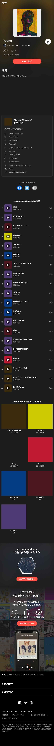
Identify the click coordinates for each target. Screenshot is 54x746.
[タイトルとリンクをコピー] (34, 188)
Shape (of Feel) (14, 155)
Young (14, 464)
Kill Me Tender (14, 162)
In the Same (13, 158)
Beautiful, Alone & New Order (19, 165)
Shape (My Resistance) (17, 172)
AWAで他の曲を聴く (27, 579)
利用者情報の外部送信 (38, 715)
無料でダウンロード (27, 623)
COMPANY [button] (7, 691)
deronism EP (40, 497)
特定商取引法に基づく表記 (10, 718)
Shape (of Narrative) (23, 120)
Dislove (40, 464)
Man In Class (13, 140)
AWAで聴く (27, 61)
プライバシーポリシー (19, 715)
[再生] (48, 42)
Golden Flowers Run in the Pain (20, 148)
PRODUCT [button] (7, 684)
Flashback (12, 144)
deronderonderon (22, 45)
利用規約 (5, 715)
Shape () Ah (13, 137)
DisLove (12, 151)
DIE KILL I (13, 531)
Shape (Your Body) (16, 133)
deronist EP (14, 497)
